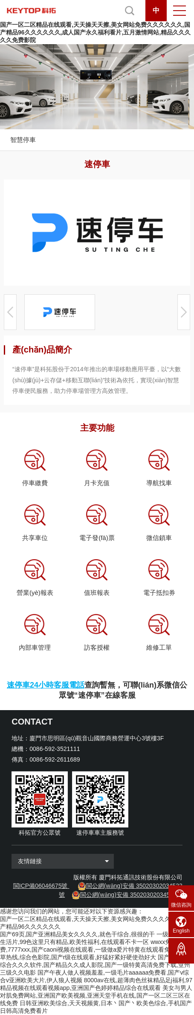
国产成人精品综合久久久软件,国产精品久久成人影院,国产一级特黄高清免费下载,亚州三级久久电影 (97, 965)
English (181, 931)
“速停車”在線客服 (105, 695)
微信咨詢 (181, 905)
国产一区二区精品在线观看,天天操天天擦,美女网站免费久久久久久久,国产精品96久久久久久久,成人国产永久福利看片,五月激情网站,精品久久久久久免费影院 (95, 32)
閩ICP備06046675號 (40, 885)
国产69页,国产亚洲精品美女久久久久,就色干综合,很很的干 (77, 934)
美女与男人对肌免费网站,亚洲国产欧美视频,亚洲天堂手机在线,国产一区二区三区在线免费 (96, 995)
